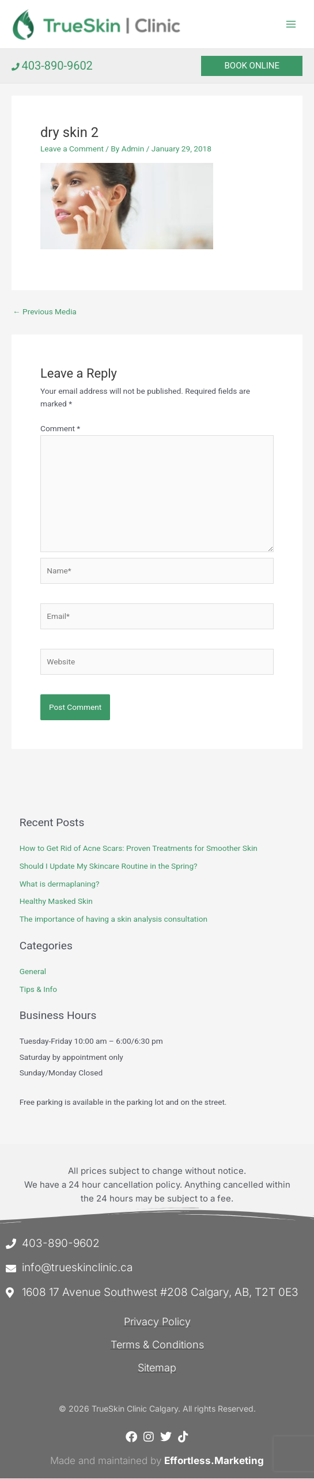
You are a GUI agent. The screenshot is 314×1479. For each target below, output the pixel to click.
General (33, 971)
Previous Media (45, 312)
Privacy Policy (157, 1322)
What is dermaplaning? (60, 884)
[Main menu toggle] (291, 24)
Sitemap (157, 1368)
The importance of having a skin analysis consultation (113, 919)
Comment (60, 429)
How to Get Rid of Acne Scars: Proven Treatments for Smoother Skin (139, 848)
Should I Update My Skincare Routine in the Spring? (109, 866)
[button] (251, 66)
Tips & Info (38, 989)
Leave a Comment (72, 149)
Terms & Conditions (157, 1345)
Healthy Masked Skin (56, 901)
